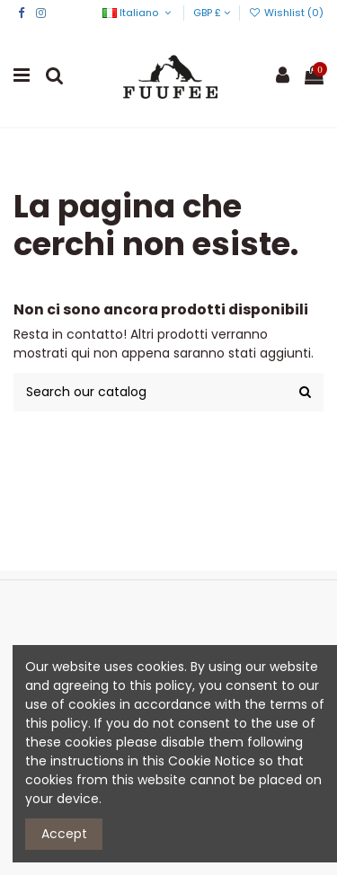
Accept (64, 834)
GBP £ (211, 12)
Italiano (137, 12)
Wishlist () (286, 12)
